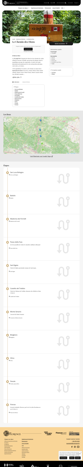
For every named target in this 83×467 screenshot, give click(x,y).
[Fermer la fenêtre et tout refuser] (81, 452)
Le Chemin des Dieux (30, 39)
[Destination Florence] (74, 433)
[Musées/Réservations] (11, 446)
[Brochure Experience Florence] (11, 450)
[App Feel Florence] (11, 453)
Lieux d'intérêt (25, 443)
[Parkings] (30, 457)
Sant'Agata (17, 95)
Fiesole (16, 103)
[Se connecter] (70, 3)
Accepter (77, 457)
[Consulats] (30, 455)
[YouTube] (78, 446)
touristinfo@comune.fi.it (73, 443)
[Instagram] (75, 447)
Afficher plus (16, 77)
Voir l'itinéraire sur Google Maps (40, 156)
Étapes (53, 74)
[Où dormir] (11, 442)
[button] (40, 136)
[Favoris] (53, 2)
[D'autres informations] (11, 452)
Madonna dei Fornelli (19, 92)
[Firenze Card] (61, 433)
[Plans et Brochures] (11, 449)
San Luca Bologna (19, 89)
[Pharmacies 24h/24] (30, 452)
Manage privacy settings (28, 51)
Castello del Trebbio (19, 97)
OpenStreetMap (73, 153)
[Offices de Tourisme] (30, 447)
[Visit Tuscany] (48, 433)
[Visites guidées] (11, 447)
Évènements (24, 441)
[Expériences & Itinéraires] (37, 8)
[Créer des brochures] (61, 2)
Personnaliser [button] (63, 457)
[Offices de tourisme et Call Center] (11, 441)
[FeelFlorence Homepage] (9, 2)
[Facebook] (72, 447)
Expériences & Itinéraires (20, 39)
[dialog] (70, 455)
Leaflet (67, 153)
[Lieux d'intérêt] (56, 8)
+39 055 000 (76, 441)
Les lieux (54, 72)
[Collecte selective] (30, 451)
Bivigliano (17, 100)
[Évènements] (48, 8)
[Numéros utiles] (30, 449)
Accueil (13, 39)
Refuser (71, 457)
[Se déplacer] (11, 444)
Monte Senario (18, 98)
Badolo (16, 90)
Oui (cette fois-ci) (28, 49)
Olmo (16, 101)
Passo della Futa (18, 93)
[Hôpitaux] (30, 454)
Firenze (16, 104)
